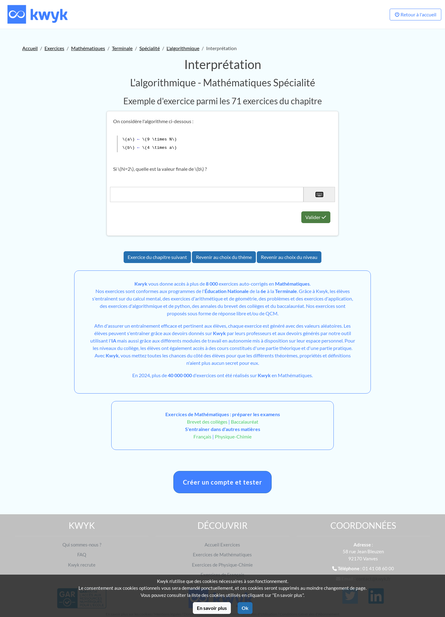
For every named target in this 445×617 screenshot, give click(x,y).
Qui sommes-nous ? (81, 544)
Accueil (30, 48)
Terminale (122, 48)
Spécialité (149, 48)
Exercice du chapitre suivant (157, 257)
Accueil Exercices (222, 544)
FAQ (81, 554)
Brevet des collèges (207, 422)
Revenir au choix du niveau (289, 257)
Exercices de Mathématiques (222, 554)
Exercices (54, 48)
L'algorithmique (183, 48)
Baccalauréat (244, 422)
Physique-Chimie (233, 436)
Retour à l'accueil (415, 14)
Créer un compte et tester (222, 482)
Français (202, 436)
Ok (245, 608)
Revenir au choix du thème (224, 257)
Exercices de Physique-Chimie (222, 564)
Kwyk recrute (81, 564)
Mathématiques (88, 48)
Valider (315, 217)
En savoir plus (212, 608)
